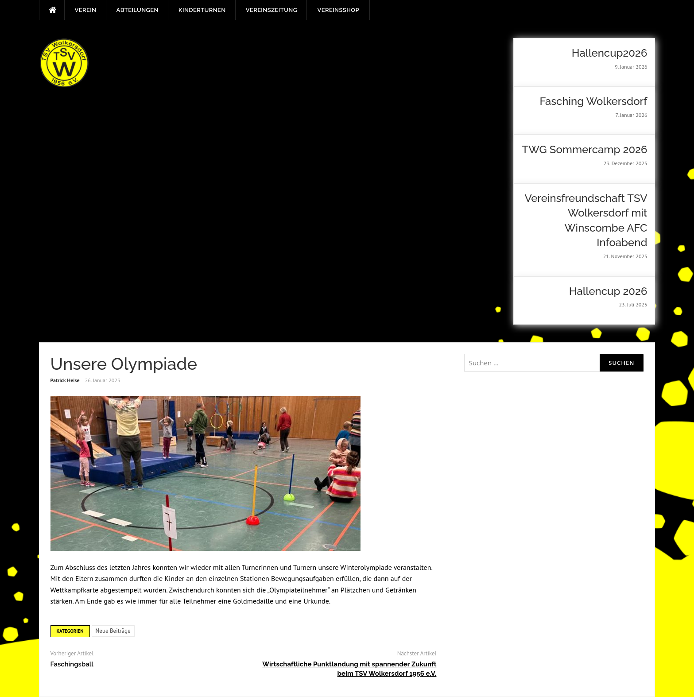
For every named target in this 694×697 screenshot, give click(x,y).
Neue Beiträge (113, 631)
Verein (86, 10)
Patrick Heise (65, 380)
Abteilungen (137, 10)
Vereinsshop (338, 10)
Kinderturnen (202, 10)
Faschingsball (71, 664)
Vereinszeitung (272, 10)
